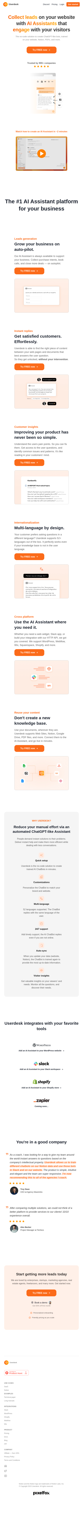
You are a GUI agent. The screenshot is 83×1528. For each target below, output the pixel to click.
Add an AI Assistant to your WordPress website (41, 1051)
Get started (73, 4)
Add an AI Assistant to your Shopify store (42, 1088)
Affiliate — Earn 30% (11, 1453)
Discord (46, 4)
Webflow (7, 1421)
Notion (6, 1390)
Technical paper (10, 1397)
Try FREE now (42, 50)
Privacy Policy (9, 1457)
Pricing (54, 4)
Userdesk (13, 4)
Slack (6, 1410)
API (5, 1444)
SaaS (6, 1387)
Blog (5, 1440)
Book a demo (41, 1302)
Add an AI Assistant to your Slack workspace (41, 1069)
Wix (5, 1424)
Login (62, 4)
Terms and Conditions (12, 1460)
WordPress (8, 1413)
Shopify (7, 1417)
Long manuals (9, 1401)
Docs (6, 1437)
